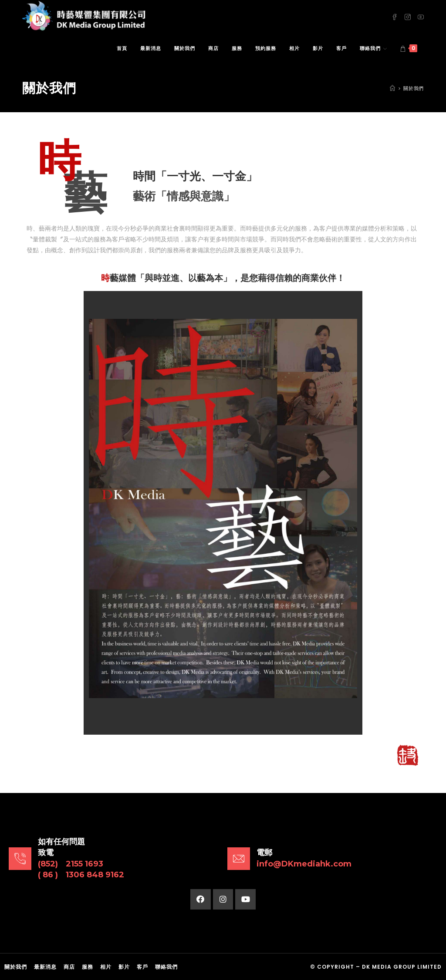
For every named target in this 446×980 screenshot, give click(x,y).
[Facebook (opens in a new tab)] (394, 16)
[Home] (392, 88)
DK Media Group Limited (402, 966)
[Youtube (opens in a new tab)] (420, 16)
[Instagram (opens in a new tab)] (407, 16)
